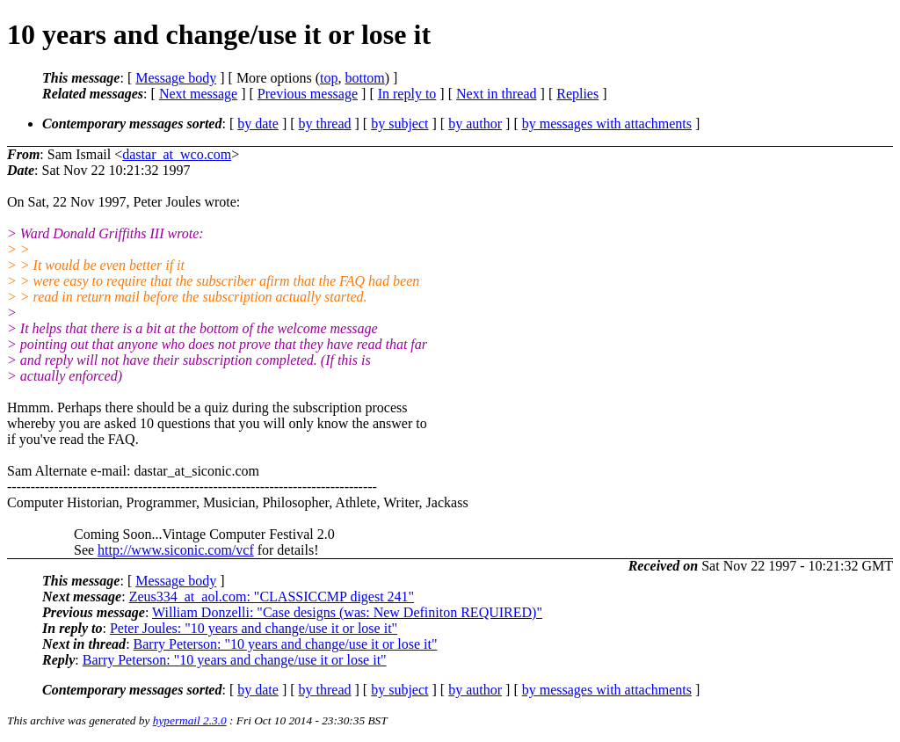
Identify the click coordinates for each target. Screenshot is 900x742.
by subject (399, 123)
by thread (325, 123)
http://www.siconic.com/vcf (176, 549)
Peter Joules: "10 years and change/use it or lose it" (253, 628)
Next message (198, 93)
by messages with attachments (607, 123)
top (329, 77)
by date (258, 123)
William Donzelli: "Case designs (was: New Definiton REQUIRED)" (347, 612)
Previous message (308, 93)
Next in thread (496, 93)
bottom (364, 77)
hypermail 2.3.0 (190, 720)
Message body (175, 77)
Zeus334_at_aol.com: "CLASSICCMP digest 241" (271, 596)
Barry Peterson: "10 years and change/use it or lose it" (286, 644)
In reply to (407, 93)
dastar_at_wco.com (176, 154)
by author (475, 123)
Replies (577, 93)
